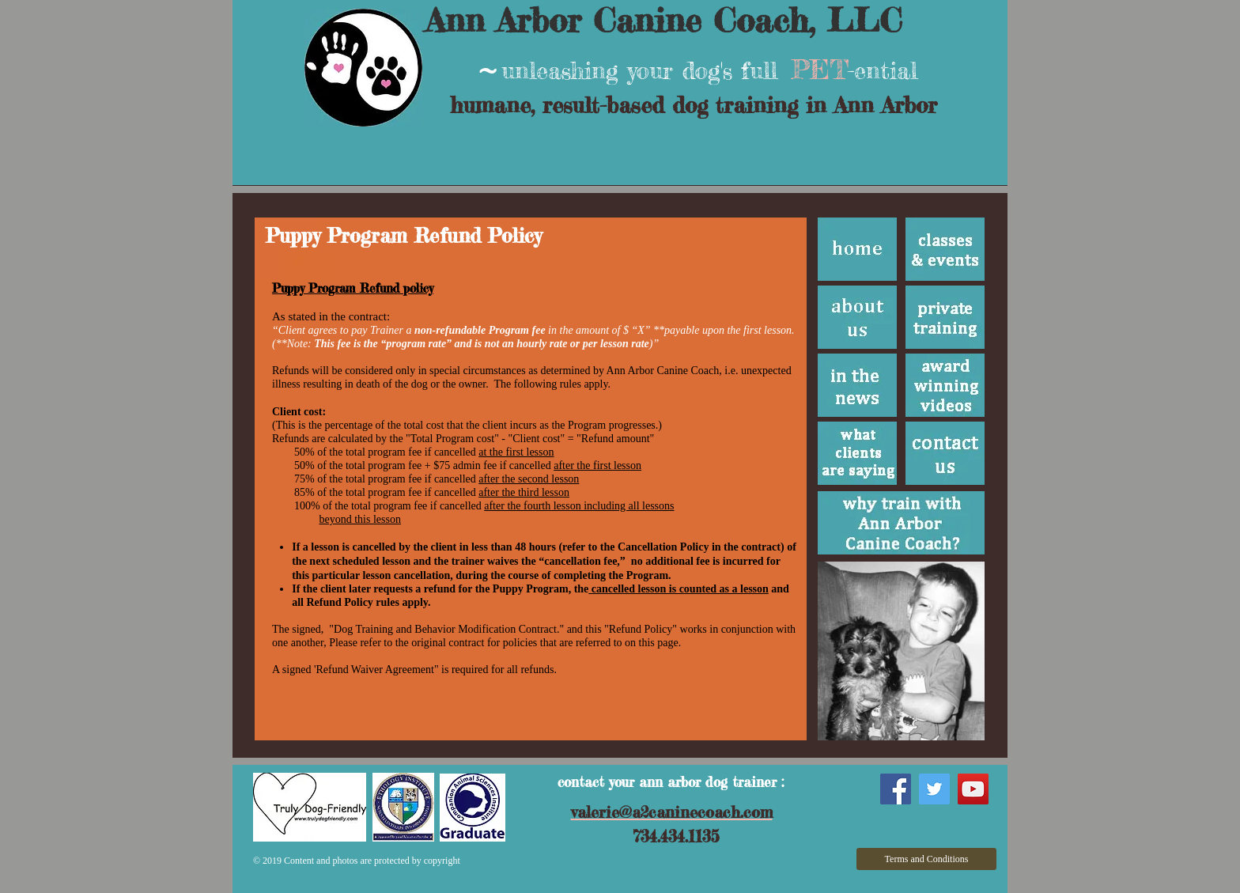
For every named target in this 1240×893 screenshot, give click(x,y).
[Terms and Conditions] (926, 859)
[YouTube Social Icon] (973, 789)
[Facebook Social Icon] (895, 789)
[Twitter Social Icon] (934, 789)
